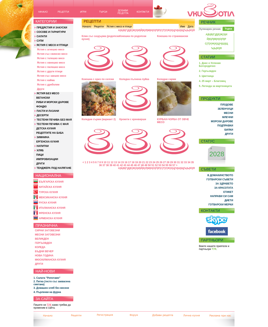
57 (174, 165)
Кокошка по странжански (172, 36)
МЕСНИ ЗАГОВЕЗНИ (47, 234)
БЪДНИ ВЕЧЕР (44, 251)
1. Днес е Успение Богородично (210, 64)
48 (142, 165)
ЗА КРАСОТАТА (223, 187)
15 (122, 162)
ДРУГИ (40, 163)
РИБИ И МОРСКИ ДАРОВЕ (52, 102)
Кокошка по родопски (132, 36)
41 (117, 165)
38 (107, 165)
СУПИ (40, 40)
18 (132, 162)
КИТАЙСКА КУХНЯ (50, 187)
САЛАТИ (42, 36)
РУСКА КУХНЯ (47, 202)
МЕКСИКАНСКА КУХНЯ (53, 197)
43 (125, 165)
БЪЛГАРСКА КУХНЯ (51, 181)
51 (152, 165)
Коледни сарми (166, 79)
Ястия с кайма (46, 80)
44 (128, 165)
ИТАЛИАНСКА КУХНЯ (52, 207)
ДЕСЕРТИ (43, 115)
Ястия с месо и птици (119, 26)
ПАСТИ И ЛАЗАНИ (48, 110)
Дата (190, 26)
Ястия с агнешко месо (50, 49)
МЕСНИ (228, 113)
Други (40, 89)
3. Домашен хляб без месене (51, 287)
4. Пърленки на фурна (47, 292)
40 (114, 165)
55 (166, 165)
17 (129, 162)
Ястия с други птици (49, 71)
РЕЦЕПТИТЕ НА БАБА (49, 132)
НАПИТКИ (43, 146)
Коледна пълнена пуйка (134, 79)
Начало (86, 26)
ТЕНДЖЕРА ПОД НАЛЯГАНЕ (54, 168)
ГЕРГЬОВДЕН (43, 243)
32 (181, 162)
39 (111, 165)
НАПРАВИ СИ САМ (221, 196)
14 (119, 162)
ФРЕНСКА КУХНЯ (49, 213)
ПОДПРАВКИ (225, 125)
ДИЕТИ (228, 200)
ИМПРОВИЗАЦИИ (47, 159)
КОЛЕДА (40, 247)
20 (140, 162)
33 (185, 162)
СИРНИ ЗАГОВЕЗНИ (47, 230)
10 (105, 162)
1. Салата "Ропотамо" (47, 277)
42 (121, 165)
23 (150, 162)
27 (164, 162)
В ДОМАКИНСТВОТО (220, 175)
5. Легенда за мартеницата (215, 86)
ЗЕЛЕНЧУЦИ (225, 108)
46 (135, 165)
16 (126, 162)
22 (147, 162)
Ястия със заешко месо (51, 75)
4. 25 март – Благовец (212, 81)
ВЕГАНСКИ (43, 97)
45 (131, 165)
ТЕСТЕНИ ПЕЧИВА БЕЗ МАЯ (54, 119)
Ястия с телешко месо (51, 58)
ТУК (49, 304)
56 (170, 165)
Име (182, 26)
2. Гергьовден (207, 71)
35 (192, 162)
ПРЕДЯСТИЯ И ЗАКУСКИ (52, 27)
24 (154, 162)
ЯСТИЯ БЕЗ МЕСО (48, 93)
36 (100, 165)
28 (168, 162)
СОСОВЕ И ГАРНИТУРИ (51, 32)
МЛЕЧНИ (227, 117)
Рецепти (99, 26)
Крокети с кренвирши (132, 119)
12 (112, 162)
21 (143, 162)
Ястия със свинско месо (52, 53)
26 (161, 162)
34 (189, 162)
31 (178, 162)
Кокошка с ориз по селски (98, 79)
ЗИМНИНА (43, 137)
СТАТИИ (208, 57)
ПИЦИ (40, 154)
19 (136, 162)
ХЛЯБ (40, 150)
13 (115, 162)
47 (139, 165)
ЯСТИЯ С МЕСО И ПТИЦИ (52, 45)
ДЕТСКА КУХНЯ (45, 128)
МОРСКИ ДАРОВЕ (222, 121)
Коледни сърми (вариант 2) (99, 119)
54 (163, 165)
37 (103, 165)
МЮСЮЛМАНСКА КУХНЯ (50, 259)
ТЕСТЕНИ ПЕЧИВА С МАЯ (53, 124)
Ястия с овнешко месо (51, 62)
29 (171, 162)
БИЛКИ (228, 129)
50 (149, 165)
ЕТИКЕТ (228, 192)
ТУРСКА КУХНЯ (48, 192)
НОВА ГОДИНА (44, 255)
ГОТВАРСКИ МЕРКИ (221, 204)
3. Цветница (206, 76)
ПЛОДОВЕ (226, 104)
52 (156, 165)
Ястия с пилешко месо (51, 67)
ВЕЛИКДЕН (42, 238)
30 (175, 162)
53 (159, 165)
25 (157, 162)
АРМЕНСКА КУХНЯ (50, 218)
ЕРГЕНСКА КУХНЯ (47, 141)
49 (145, 165)
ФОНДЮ (41, 106)
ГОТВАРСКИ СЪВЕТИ (219, 179)
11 (108, 162)
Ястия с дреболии (48, 84)
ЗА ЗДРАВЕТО (224, 183)
